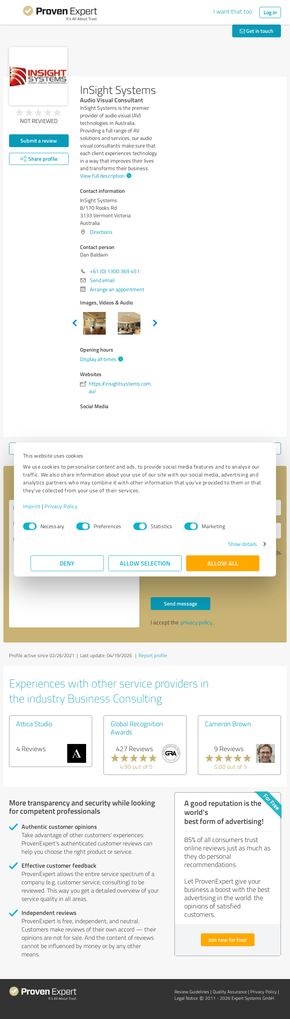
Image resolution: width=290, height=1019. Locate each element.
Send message (180, 603)
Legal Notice (186, 998)
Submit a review (38, 140)
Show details (235, 543)
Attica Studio (34, 723)
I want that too (232, 11)
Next (155, 323)
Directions (101, 231)
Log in (270, 12)
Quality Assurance (230, 991)
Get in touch (256, 30)
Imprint (39, 506)
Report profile (153, 655)
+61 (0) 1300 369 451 (115, 271)
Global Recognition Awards (137, 727)
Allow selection (145, 563)
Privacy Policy (68, 506)
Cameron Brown (228, 723)
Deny (67, 563)
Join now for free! (227, 939)
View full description (105, 175)
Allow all (222, 563)
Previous (74, 323)
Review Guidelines (191, 991)
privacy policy (196, 622)
